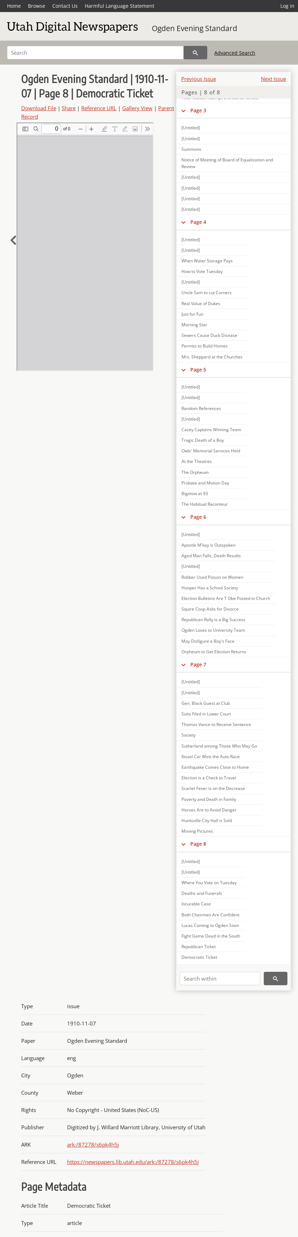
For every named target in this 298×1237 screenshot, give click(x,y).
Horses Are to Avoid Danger (209, 810)
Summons (191, 149)
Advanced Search (234, 52)
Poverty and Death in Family (208, 799)
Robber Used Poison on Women (212, 577)
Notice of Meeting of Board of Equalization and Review (227, 163)
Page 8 (198, 843)
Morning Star (194, 325)
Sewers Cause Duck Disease (209, 335)
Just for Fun (192, 314)
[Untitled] (190, 128)
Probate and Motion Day (205, 483)
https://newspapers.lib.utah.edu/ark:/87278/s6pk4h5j (133, 1161)
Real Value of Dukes (200, 304)
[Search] (95, 52)
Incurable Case (196, 904)
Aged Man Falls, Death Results (211, 556)
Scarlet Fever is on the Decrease (213, 788)
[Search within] (220, 978)
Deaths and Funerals (201, 893)
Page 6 (198, 516)
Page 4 (198, 222)
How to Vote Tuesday (202, 271)
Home (14, 5)
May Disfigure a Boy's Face (207, 641)
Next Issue (273, 78)
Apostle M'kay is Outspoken (208, 545)
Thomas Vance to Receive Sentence (216, 724)
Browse (36, 5)
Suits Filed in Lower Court (206, 714)
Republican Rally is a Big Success (213, 620)
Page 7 (198, 664)
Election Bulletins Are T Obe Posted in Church (225, 598)
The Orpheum (195, 472)
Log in (287, 5)
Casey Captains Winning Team (211, 430)
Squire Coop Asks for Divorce (210, 609)
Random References (201, 408)
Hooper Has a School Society (209, 588)
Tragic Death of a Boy (202, 440)
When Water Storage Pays (207, 261)
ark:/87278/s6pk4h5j (93, 1144)
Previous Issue (198, 78)
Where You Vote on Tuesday (209, 883)
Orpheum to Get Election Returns (213, 652)
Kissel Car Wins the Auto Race (210, 757)
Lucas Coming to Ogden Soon (210, 925)
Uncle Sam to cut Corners (206, 293)
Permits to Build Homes (204, 346)
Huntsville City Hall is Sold (206, 820)
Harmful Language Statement (119, 5)
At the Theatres (196, 461)
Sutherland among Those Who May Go (219, 746)
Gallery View (137, 108)
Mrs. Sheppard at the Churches (212, 357)
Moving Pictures (197, 831)
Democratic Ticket (199, 957)
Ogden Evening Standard (194, 28)
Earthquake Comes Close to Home (215, 767)
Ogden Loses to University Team (213, 630)
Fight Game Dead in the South (210, 936)
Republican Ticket (198, 947)
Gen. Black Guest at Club (205, 703)
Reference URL (99, 108)
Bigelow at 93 (194, 493)
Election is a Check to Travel (208, 778)
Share (69, 108)
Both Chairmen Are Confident (210, 915)
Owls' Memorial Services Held (210, 451)
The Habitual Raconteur (204, 504)
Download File (38, 108)
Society (188, 735)
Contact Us (65, 5)
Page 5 (198, 369)
